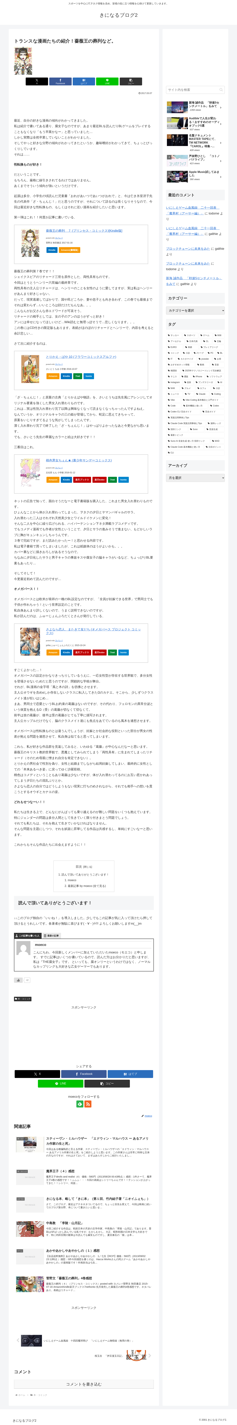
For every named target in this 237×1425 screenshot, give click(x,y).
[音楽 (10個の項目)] (217, 364)
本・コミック (22, 999)
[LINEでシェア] (107, 81)
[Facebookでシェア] (60, 81)
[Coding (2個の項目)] (217, 394)
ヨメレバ (59, 238)
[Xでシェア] (37, 81)
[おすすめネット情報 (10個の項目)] (180, 364)
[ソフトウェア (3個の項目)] (214, 376)
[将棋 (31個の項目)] (191, 347)
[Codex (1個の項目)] (216, 406)
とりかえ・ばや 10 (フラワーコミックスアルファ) (81, 357)
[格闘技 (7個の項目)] (173, 370)
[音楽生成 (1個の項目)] (214, 429)
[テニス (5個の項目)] (172, 376)
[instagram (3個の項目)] (174, 382)
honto (90, 377)
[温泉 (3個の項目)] (188, 382)
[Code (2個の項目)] (173, 406)
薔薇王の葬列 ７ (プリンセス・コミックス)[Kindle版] (84, 230)
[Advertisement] (84, 105)
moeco (72, 880)
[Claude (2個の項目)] (202, 394)
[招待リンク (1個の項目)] (177, 429)
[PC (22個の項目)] (210, 353)
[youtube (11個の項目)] (204, 359)
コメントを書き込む (84, 1384)
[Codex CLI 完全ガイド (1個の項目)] (183, 411)
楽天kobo (100, 479)
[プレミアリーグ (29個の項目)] (211, 347)
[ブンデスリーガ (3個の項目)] (204, 382)
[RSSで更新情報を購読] (87, 1103)
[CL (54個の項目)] (207, 341)
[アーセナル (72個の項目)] (175, 341)
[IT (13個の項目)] (171, 359)
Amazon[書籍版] (69, 250)
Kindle (52, 250)
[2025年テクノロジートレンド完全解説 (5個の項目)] (202, 370)
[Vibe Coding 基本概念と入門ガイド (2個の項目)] (202, 400)
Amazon (53, 376)
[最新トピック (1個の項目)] (195, 435)
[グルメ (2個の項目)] (187, 388)
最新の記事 (53, 935)
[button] (131, 81)
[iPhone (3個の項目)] (197, 376)
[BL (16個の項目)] (220, 353)
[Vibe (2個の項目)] (173, 400)
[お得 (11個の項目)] (218, 359)
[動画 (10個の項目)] (203, 364)
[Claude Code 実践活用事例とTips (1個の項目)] (186, 423)
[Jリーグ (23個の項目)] (199, 353)
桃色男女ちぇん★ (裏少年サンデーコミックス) (79, 460)
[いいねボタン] (18, 980)
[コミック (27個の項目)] (173, 353)
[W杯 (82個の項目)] (219, 335)
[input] (195, 90)
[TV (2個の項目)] (188, 394)
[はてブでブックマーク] (84, 81)
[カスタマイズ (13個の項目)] (186, 359)
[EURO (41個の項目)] (174, 347)
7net (78, 377)
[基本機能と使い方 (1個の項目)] (195, 406)
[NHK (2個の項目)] (172, 388)
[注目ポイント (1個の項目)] (214, 447)
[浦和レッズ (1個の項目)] (215, 423)
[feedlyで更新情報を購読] (79, 1103)
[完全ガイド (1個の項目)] (212, 411)
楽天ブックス (82, 479)
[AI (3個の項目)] (220, 382)
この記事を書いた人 (29, 935)
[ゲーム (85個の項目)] (205, 335)
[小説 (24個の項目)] (186, 353)
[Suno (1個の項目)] (196, 429)
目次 (79, 866)
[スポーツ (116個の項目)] (190, 335)
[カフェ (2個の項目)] (203, 388)
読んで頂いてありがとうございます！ (85, 874)
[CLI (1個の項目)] (195, 452)
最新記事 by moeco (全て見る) (87, 885)
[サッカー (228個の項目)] (174, 335)
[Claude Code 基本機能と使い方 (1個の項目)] (185, 447)
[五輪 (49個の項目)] (218, 341)
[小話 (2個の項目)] (217, 388)
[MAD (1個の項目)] (217, 441)
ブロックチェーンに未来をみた (188, 248)
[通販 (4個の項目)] (185, 376)
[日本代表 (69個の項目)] (193, 341)
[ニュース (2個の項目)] (174, 394)
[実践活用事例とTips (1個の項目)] (195, 417)
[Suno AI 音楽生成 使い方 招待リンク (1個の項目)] (188, 441)
